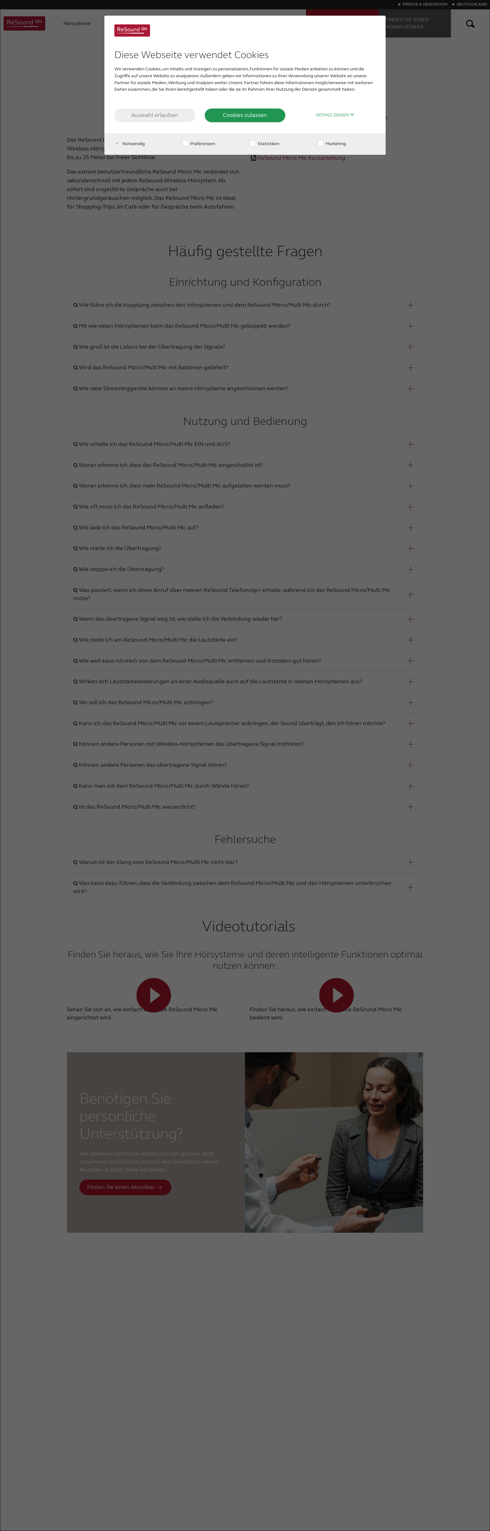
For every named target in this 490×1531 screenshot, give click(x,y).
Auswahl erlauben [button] (154, 115)
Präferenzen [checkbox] (198, 144)
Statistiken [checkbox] (264, 144)
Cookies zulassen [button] (245, 115)
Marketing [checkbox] (332, 144)
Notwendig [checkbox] (129, 144)
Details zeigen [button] (335, 115)
